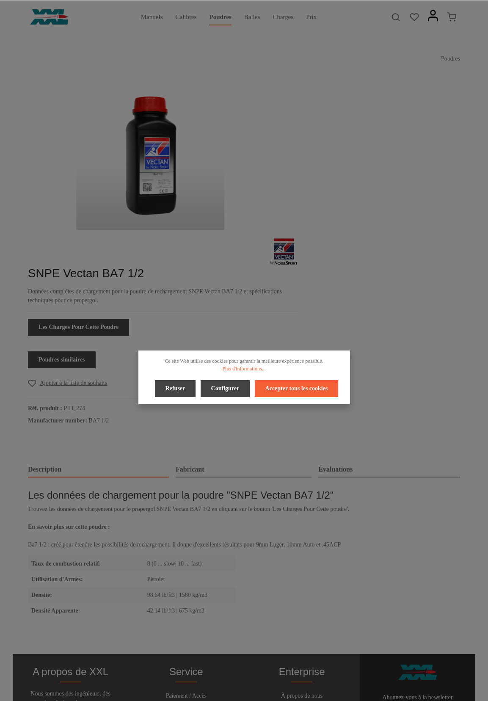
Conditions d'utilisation (301, 580)
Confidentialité (302, 567)
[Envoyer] (452, 592)
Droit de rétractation (186, 567)
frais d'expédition (367, 690)
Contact (186, 594)
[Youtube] (251, 671)
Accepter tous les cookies (295, 387)
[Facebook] (223, 671)
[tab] (98, 315)
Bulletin (186, 607)
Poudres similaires (324, 204)
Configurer (225, 387)
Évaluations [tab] (335, 314)
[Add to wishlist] (329, 228)
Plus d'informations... (243, 369)
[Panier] (451, 16)
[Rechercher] (395, 16)
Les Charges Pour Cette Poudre (340, 172)
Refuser (177, 387)
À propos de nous (302, 553)
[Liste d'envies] (414, 16)
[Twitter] (237, 671)
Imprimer (302, 594)
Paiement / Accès (186, 553)
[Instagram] (265, 671)
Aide (186, 580)
